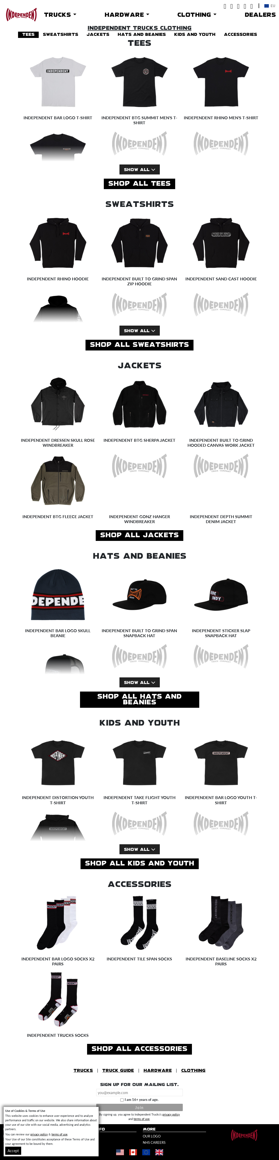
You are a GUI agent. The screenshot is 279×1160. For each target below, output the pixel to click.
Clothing (193, 1071)
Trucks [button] (58, 15)
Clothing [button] (195, 15)
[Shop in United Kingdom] (159, 1152)
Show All (139, 169)
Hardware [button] (125, 15)
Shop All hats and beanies (139, 700)
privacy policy (171, 1114)
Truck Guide (118, 1071)
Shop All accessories (139, 1049)
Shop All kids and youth (139, 864)
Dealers (260, 15)
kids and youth (194, 35)
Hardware (158, 1071)
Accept (13, 1150)
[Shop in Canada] (133, 1152)
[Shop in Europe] (146, 1152)
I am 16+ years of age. (141, 1099)
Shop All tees (139, 184)
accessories (240, 35)
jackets (98, 35)
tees (28, 35)
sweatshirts (60, 35)
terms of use (142, 1119)
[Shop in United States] (120, 1152)
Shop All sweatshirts (139, 345)
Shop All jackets (139, 535)
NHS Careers (154, 1142)
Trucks (83, 1071)
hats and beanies (142, 35)
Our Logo (152, 1136)
